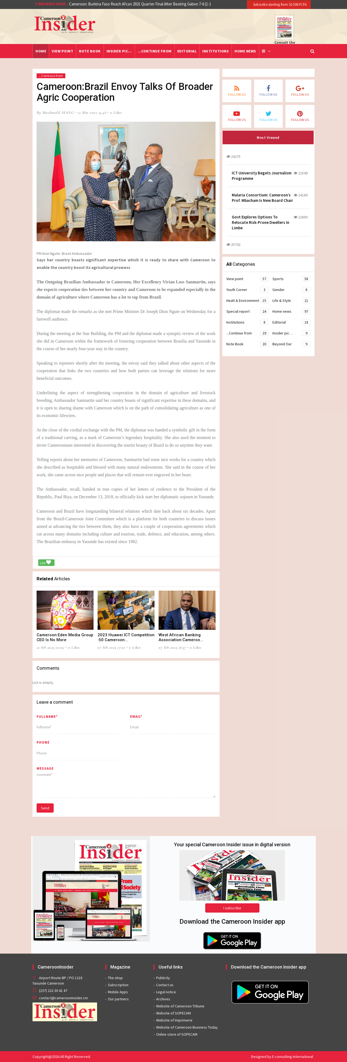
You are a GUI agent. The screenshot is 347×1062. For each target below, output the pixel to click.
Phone (43, 742)
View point (62, 51)
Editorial (187, 51)
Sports (291, 278)
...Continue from (155, 51)
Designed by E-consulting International (282, 1056)
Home (41, 51)
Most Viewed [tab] (268, 137)
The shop (115, 977)
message (45, 768)
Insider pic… (119, 51)
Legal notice (166, 991)
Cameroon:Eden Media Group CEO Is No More (65, 637)
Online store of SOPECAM (176, 1034)
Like (45, 562)
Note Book (90, 51)
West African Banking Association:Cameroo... (181, 637)
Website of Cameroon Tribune (180, 1006)
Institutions (215, 51)
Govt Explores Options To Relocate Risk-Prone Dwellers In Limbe (260, 222)
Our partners (118, 999)
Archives (163, 999)
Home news (245, 51)
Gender (291, 289)
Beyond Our (291, 344)
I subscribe (232, 908)
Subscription (118, 984)
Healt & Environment (247, 300)
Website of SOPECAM (173, 1013)
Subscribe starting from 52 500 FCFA (279, 4)
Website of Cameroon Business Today (187, 1027)
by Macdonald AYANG (55, 112)
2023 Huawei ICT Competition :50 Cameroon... (126, 637)
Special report (247, 311)
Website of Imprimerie (174, 1020)
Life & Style (291, 300)
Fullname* (47, 716)
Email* (136, 716)
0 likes (116, 112)
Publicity (163, 977)
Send (45, 808)
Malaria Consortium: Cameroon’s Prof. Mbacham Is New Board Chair (262, 197)
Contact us (165, 984)
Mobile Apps (118, 991)
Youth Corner (247, 289)
